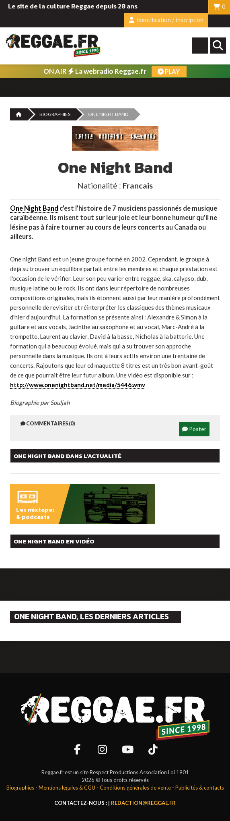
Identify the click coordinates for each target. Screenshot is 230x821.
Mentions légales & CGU (67, 787)
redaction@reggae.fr (143, 803)
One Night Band (34, 208)
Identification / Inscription (166, 20)
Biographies (54, 114)
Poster (194, 428)
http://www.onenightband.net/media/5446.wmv (77, 384)
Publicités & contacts (199, 787)
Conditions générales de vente (135, 787)
